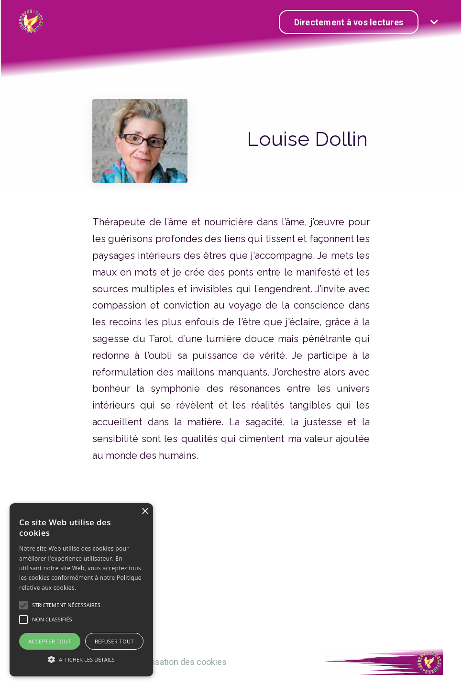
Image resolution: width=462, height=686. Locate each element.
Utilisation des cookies (184, 662)
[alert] (81, 589)
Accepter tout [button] (49, 641)
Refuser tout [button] (114, 641)
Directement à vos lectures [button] (349, 22)
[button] (81, 659)
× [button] (144, 511)
